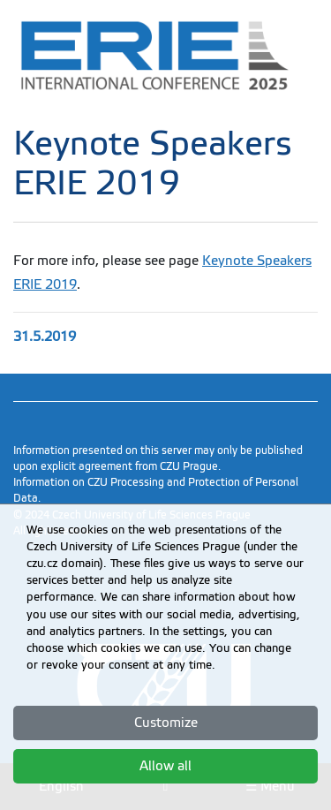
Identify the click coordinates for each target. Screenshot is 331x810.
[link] (165, 55)
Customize (166, 722)
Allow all (165, 766)
